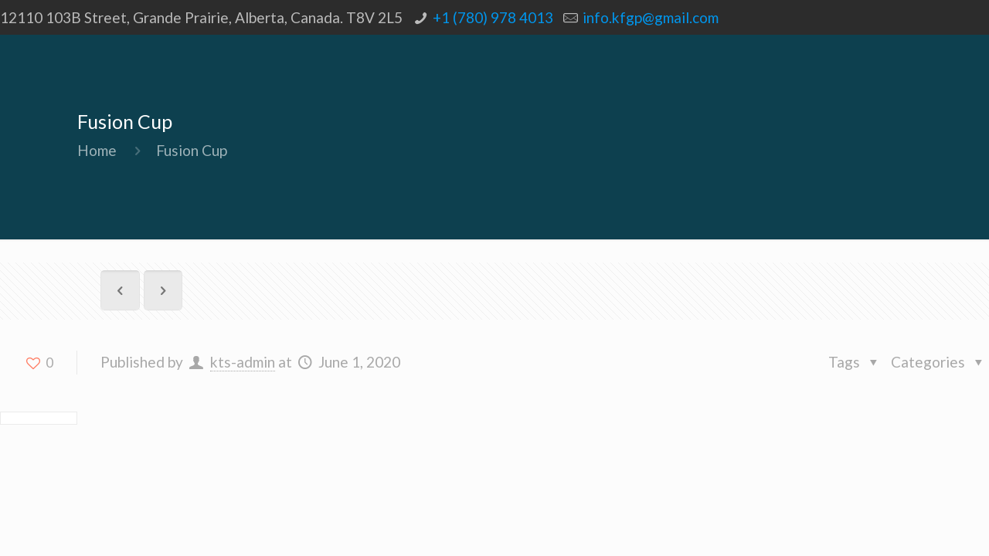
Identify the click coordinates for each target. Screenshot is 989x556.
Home (97, 150)
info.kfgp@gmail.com (651, 17)
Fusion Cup (191, 150)
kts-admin (242, 362)
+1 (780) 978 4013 (493, 17)
